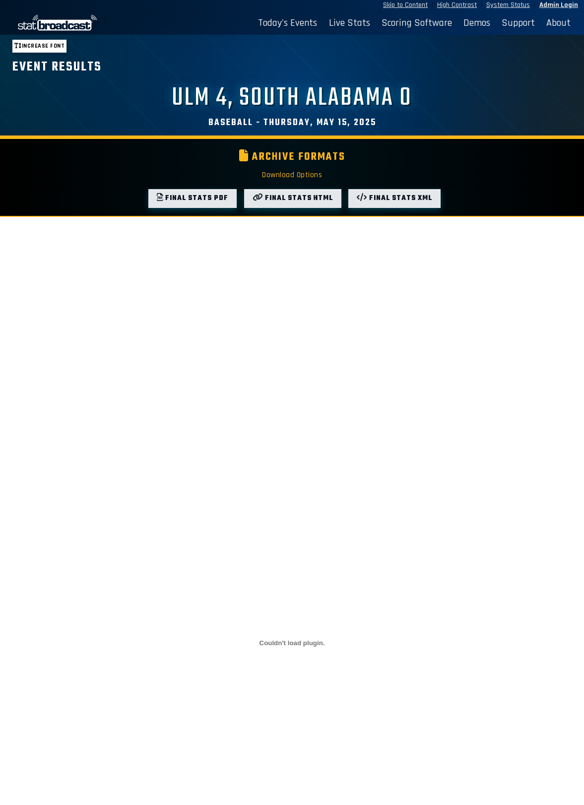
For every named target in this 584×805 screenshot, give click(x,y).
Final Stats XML (394, 198)
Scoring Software (417, 22)
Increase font (39, 46)
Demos (476, 22)
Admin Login (558, 4)
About (558, 22)
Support (518, 22)
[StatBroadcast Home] (78, 23)
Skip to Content (405, 4)
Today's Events (287, 22)
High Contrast (457, 4)
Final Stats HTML (293, 198)
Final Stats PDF (192, 198)
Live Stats (349, 22)
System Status (508, 4)
